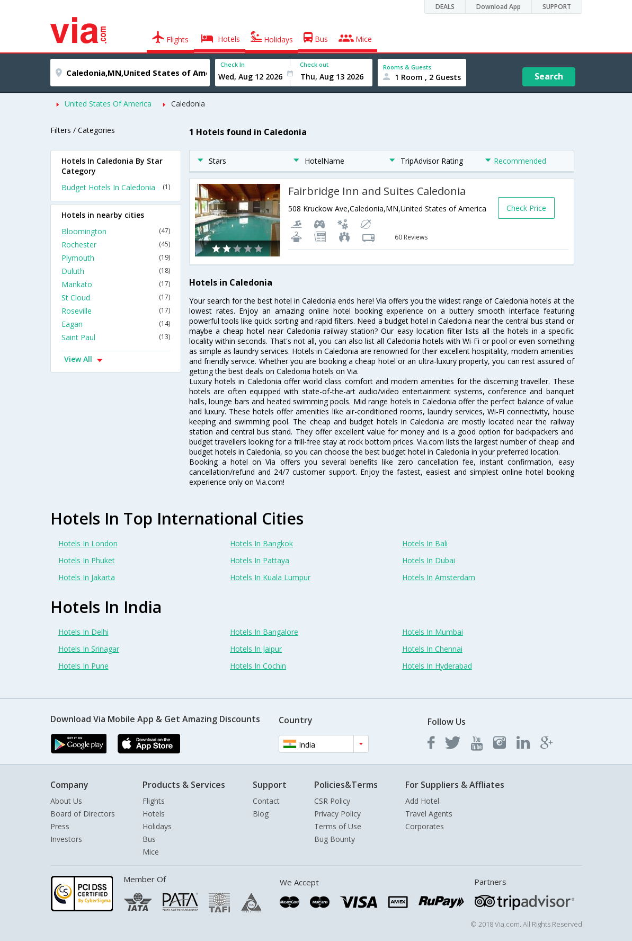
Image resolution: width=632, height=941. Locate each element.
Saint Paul (115, 337)
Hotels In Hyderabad (437, 666)
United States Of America (108, 104)
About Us (66, 801)
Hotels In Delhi (83, 632)
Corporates (424, 826)
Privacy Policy (337, 814)
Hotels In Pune (83, 666)
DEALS (445, 6)
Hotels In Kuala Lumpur (270, 577)
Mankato (115, 284)
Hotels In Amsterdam (438, 577)
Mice (151, 852)
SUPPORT (556, 6)
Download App (498, 6)
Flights (154, 801)
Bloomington (115, 231)
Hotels (154, 814)
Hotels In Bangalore (264, 632)
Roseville (115, 311)
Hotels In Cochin (258, 666)
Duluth (115, 271)
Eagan (115, 324)
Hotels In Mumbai (432, 632)
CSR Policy (332, 801)
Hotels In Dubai (428, 560)
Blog (261, 814)
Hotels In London (88, 543)
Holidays (157, 826)
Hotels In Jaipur (256, 649)
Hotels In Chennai (432, 649)
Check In (232, 64)
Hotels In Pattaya (259, 560)
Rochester (115, 244)
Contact (266, 801)
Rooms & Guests (407, 67)
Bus (149, 839)
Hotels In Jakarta (86, 577)
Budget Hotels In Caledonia (115, 187)
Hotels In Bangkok (261, 543)
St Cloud (115, 297)
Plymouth (115, 258)
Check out (314, 64)
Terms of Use (337, 826)
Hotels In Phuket (86, 560)
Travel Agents (428, 814)
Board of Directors (82, 814)
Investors (66, 839)
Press (59, 826)
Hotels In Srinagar (88, 649)
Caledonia (188, 104)
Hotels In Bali (425, 543)
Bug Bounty (334, 839)
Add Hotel (422, 801)
